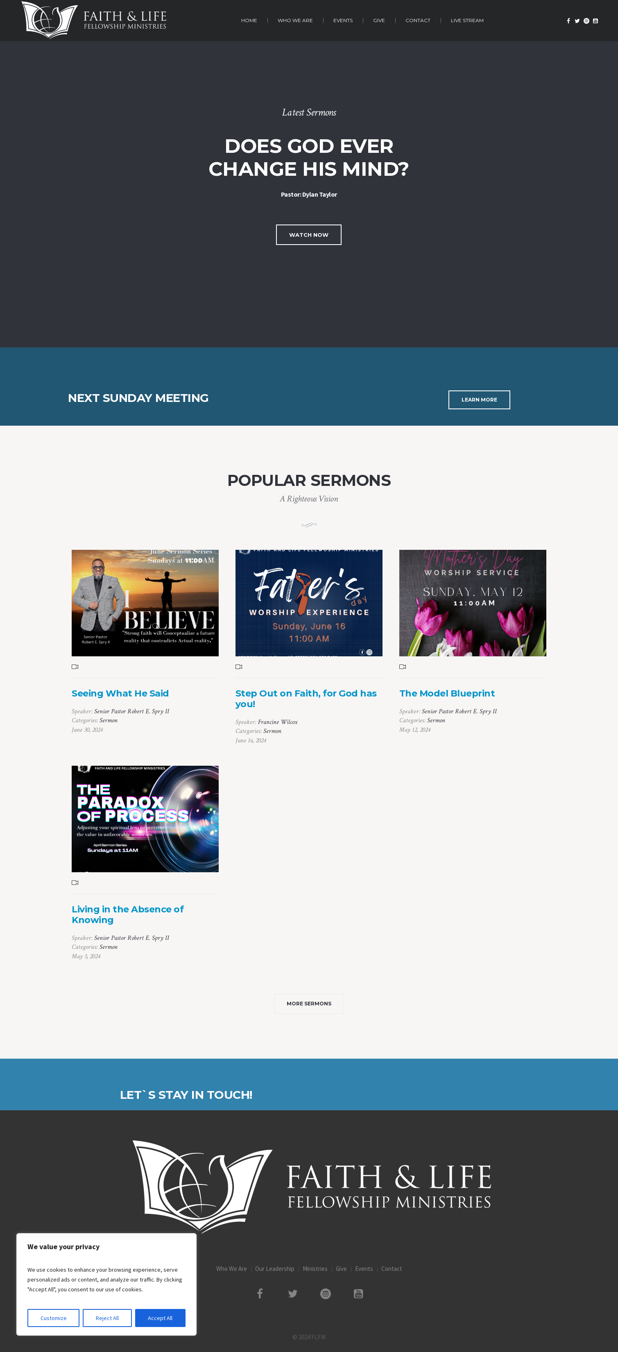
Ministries (315, 1269)
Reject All (107, 1318)
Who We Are (231, 1269)
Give (341, 1269)
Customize (54, 1318)
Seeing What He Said (120, 693)
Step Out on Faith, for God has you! (306, 699)
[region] (106, 1284)
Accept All (160, 1318)
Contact (391, 1269)
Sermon (109, 720)
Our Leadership (274, 1269)
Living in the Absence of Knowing (127, 915)
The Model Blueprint (447, 693)
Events (364, 1269)
